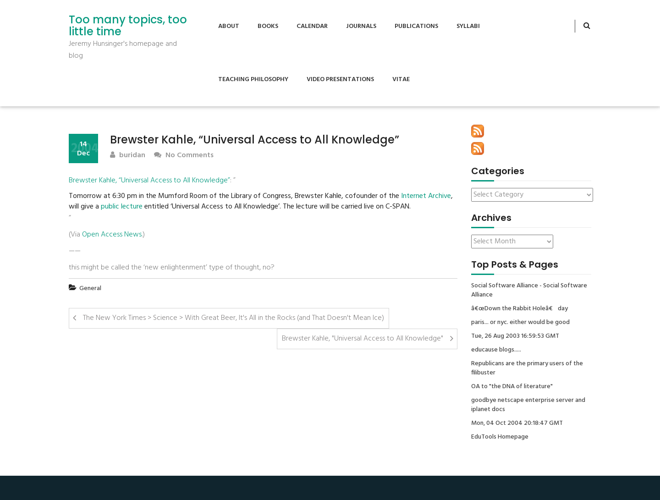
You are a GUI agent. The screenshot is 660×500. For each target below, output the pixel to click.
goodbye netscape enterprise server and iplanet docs (528, 405)
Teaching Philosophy (253, 79)
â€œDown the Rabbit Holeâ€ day (519, 308)
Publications (416, 26)
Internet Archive (426, 196)
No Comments (184, 155)
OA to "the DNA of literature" (512, 386)
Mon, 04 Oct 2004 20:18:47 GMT (517, 423)
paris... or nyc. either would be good (520, 322)
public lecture (122, 207)
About (228, 26)
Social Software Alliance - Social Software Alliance (529, 290)
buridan (127, 155)
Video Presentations (340, 79)
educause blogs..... (496, 350)
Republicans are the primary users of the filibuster (527, 368)
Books (268, 26)
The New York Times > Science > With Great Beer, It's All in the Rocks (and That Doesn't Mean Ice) (233, 318)
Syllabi (468, 26)
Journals (361, 26)
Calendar (312, 26)
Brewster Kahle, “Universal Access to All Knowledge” (149, 181)
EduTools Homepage (499, 437)
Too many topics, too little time (128, 26)
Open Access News (112, 235)
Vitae (401, 79)
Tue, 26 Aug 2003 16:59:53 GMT (515, 336)
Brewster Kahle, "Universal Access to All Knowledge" (362, 339)
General (90, 288)
